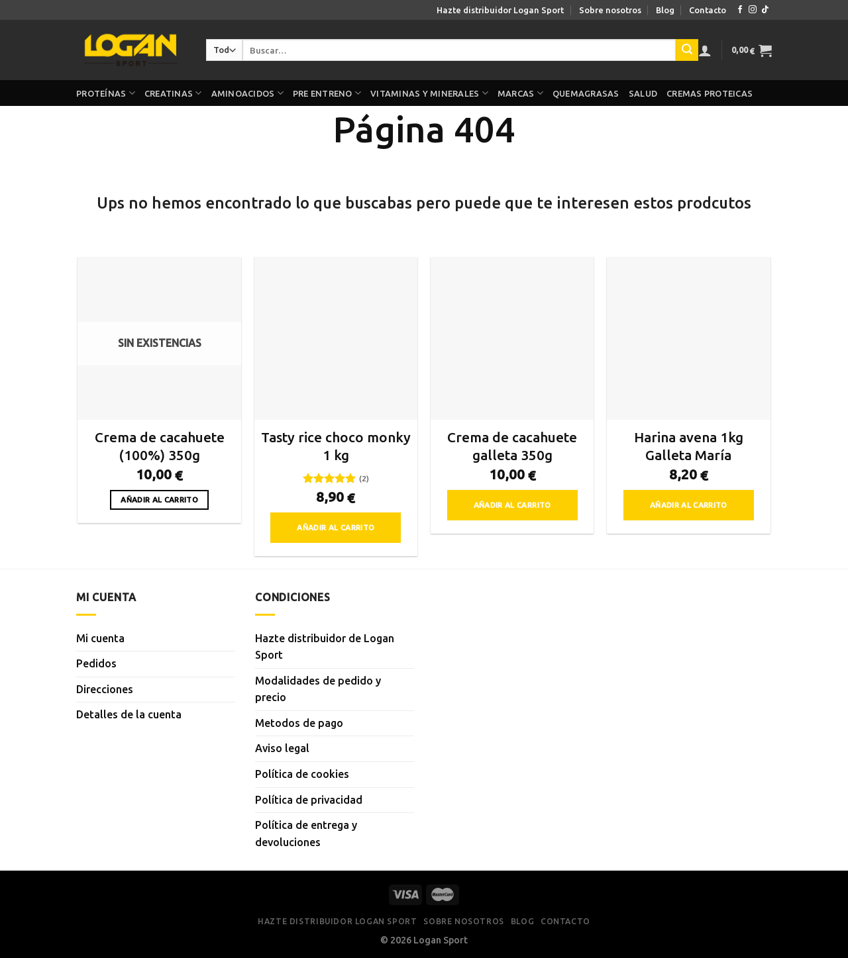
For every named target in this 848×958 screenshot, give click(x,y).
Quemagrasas (586, 93)
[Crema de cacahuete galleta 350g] (512, 338)
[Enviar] (687, 50)
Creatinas (173, 93)
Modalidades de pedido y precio (318, 689)
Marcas (520, 93)
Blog (665, 10)
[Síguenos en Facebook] (740, 10)
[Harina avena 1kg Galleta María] (688, 338)
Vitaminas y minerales (429, 93)
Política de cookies (302, 774)
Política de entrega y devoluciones (306, 833)
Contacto (707, 10)
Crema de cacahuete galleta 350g (512, 446)
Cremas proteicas (709, 93)
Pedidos (96, 663)
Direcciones (104, 689)
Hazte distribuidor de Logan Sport (324, 646)
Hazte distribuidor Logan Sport (500, 10)
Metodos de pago (299, 723)
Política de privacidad (308, 800)
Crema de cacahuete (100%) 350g (160, 446)
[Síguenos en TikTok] (765, 10)
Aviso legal (282, 748)
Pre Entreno (327, 93)
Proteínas (105, 93)
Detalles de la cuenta (129, 714)
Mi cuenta (100, 638)
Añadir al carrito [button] (335, 527)
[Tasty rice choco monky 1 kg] (336, 338)
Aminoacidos (247, 93)
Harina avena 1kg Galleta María (688, 446)
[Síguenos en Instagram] (753, 10)
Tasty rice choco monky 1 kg (336, 446)
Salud (643, 93)
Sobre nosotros (610, 10)
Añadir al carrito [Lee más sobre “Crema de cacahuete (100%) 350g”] (159, 499)
